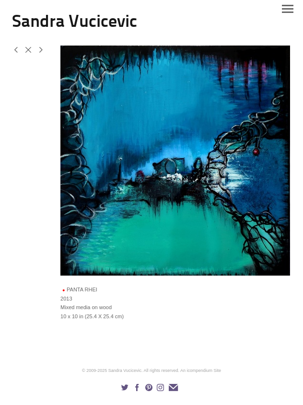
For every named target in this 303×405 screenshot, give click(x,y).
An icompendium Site (200, 370)
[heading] (74, 25)
